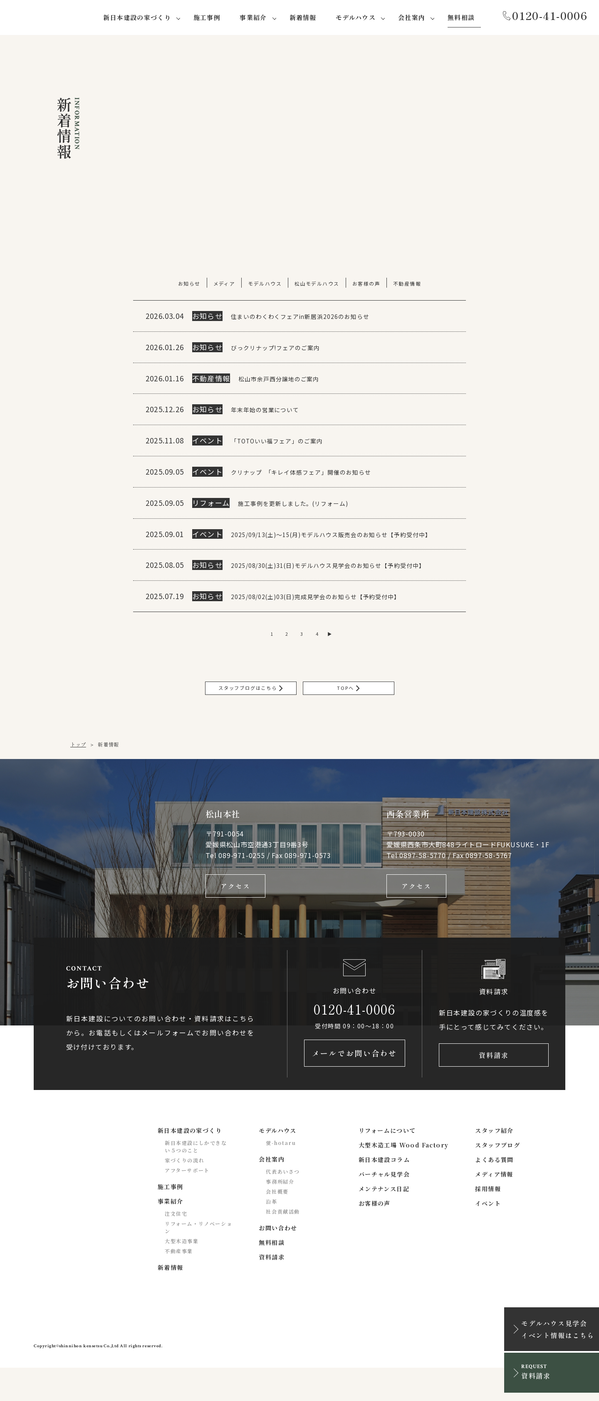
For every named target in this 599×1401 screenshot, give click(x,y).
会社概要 (277, 1224)
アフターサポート (187, 1203)
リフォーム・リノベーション (198, 1260)
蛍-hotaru (281, 1176)
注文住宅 (176, 1246)
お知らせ (188, 285)
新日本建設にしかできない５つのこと (196, 1179)
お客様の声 (367, 285)
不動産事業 (179, 1284)
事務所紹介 (280, 1214)
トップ (78, 770)
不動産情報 (408, 285)
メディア (224, 285)
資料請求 (494, 1086)
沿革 (271, 1234)
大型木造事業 (182, 1274)
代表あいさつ (283, 1204)
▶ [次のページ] (337, 656)
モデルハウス (265, 285)
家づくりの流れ (184, 1193)
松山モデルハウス (317, 285)
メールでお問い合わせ (354, 1086)
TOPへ (348, 712)
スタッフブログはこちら (250, 712)
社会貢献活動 (283, 1244)
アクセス (235, 913)
